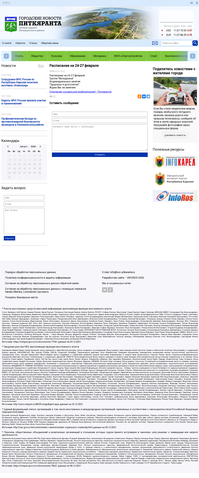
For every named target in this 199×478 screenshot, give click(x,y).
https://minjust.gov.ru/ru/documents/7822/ (35, 470)
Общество (37, 55)
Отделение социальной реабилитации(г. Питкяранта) (80, 91)
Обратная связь (50, 43)
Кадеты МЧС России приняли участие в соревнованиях (23, 102)
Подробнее (176, 15)
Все (41, 65)
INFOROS (132, 282)
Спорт (153, 55)
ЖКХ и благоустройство (128, 55)
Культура (56, 55)
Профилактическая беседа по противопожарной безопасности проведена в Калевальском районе (22, 121)
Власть (19, 55)
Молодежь (99, 55)
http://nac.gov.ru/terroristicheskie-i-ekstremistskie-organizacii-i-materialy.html (53, 432)
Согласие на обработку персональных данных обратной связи (42, 288)
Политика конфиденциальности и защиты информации (38, 282)
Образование (77, 55)
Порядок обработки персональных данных (30, 276)
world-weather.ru (177, 17)
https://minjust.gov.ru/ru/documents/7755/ (35, 346)
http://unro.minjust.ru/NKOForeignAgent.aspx (36, 409)
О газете (6, 43)
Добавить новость (175, 135)
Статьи (33, 43)
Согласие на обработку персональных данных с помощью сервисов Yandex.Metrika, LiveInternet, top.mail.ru (45, 295)
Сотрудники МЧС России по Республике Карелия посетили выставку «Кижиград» (19, 82)
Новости (20, 43)
